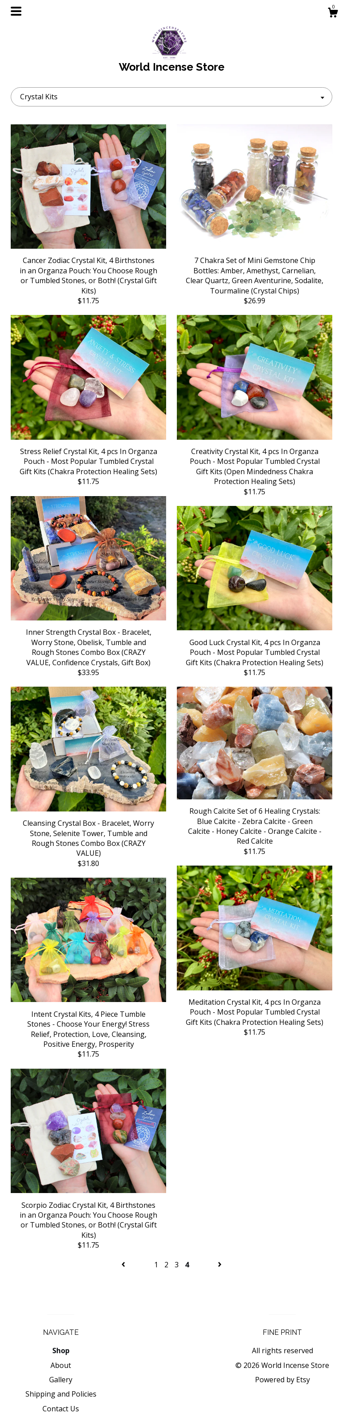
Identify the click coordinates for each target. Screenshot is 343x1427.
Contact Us (60, 1409)
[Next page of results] (220, 1265)
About (60, 1365)
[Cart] (333, 14)
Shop (61, 1350)
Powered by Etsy (282, 1380)
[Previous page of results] (124, 1265)
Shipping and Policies (60, 1394)
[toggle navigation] (16, 11)
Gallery (60, 1380)
